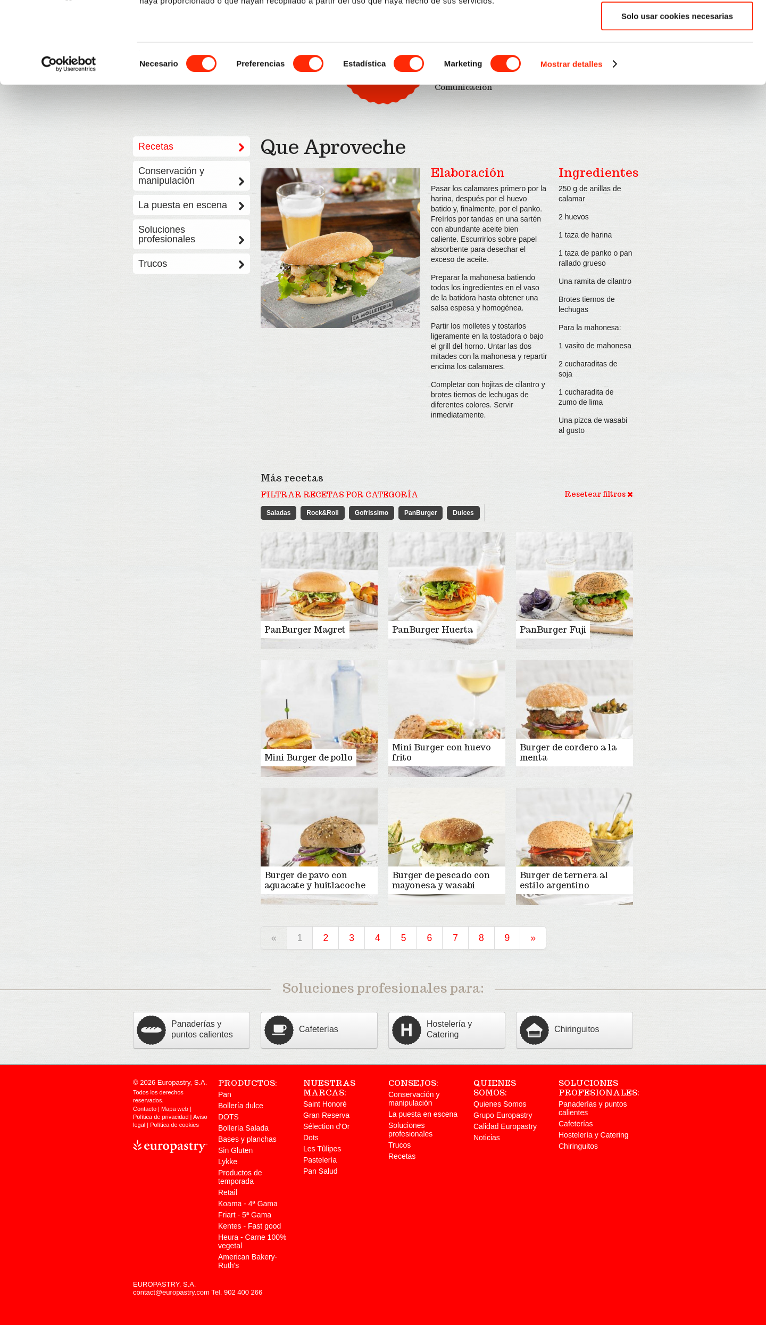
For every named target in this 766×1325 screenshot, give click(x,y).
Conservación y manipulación (191, 175)
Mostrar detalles (571, 140)
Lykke (227, 1161)
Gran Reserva (326, 1115)
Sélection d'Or (326, 1126)
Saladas (278, 513)
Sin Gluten (235, 1150)
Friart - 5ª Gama (244, 1215)
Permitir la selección (677, 59)
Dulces (463, 513)
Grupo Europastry (502, 1115)
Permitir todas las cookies (677, 26)
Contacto (144, 1109)
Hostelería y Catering (594, 1135)
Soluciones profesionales (191, 234)
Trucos (191, 263)
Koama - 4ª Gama (248, 1203)
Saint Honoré (325, 1104)
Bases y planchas (247, 1139)
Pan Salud (320, 1171)
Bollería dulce (240, 1105)
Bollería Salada (243, 1128)
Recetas (401, 1156)
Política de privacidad (161, 1117)
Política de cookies (174, 1125)
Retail (227, 1192)
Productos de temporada (240, 1176)
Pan (224, 1094)
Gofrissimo (371, 513)
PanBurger (420, 513)
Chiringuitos (578, 1146)
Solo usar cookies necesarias (677, 92)
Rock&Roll (322, 513)
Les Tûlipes (322, 1148)
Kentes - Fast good (249, 1226)
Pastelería (320, 1160)
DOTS (228, 1117)
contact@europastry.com (171, 1292)
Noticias (486, 1137)
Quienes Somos (500, 1104)
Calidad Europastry (505, 1126)
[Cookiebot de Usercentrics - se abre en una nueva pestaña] (68, 141)
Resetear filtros (598, 494)
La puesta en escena (191, 205)
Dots (311, 1137)
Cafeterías (576, 1123)
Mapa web (174, 1109)
